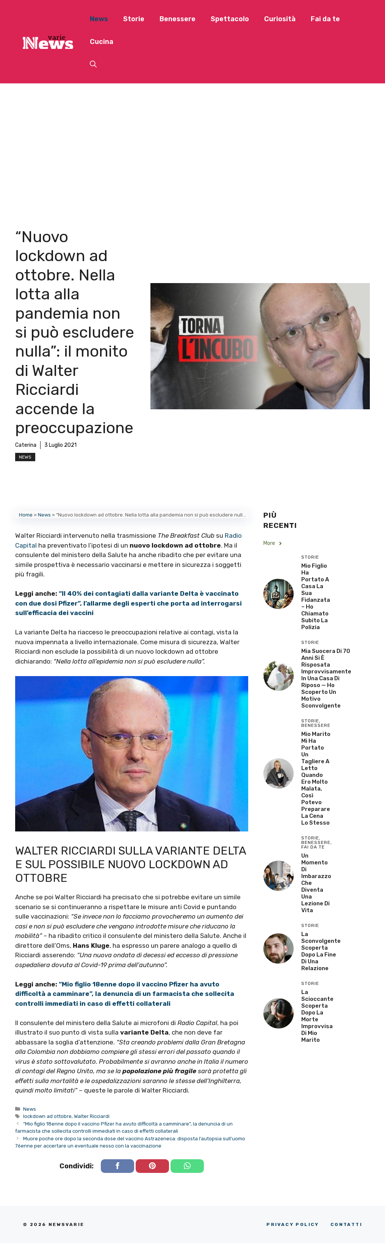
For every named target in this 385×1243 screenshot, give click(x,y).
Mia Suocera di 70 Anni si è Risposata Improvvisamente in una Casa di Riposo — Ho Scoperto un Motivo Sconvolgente (326, 678)
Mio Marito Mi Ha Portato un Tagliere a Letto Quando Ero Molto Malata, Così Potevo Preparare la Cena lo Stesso (315, 778)
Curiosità (280, 19)
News (99, 19)
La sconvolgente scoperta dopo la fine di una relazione (321, 951)
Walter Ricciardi (92, 1116)
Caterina (25, 445)
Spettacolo (230, 19)
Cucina (101, 42)
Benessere (178, 19)
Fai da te (325, 19)
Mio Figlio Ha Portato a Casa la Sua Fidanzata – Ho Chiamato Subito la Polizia (315, 596)
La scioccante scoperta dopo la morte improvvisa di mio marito (317, 1016)
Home (26, 515)
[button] (93, 64)
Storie (133, 19)
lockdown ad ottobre (47, 1116)
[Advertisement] (192, 140)
